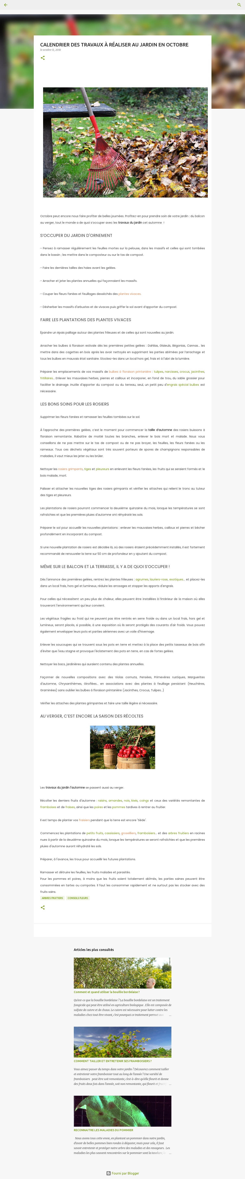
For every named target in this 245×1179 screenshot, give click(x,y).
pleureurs (102, 469)
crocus (184, 372)
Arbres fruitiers (52, 898)
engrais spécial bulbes (183, 385)
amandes (115, 801)
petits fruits (95, 833)
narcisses (171, 372)
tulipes (158, 372)
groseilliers (128, 833)
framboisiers (146, 833)
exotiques (176, 579)
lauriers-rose (159, 579)
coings (144, 801)
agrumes (142, 579)
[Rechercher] (17, 5)
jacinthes (197, 372)
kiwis (134, 801)
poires (98, 807)
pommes (118, 807)
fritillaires (46, 378)
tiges (87, 469)
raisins (102, 801)
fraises (70, 807)
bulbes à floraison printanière (129, 372)
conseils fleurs (78, 898)
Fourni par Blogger (122, 1173)
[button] (42, 58)
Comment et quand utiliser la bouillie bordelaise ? (107, 992)
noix (127, 801)
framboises (48, 807)
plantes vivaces (130, 294)
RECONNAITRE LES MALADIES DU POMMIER (103, 1130)
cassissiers (112, 833)
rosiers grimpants (70, 469)
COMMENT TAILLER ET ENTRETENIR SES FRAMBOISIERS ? (113, 1061)
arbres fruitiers (178, 833)
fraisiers (85, 820)
